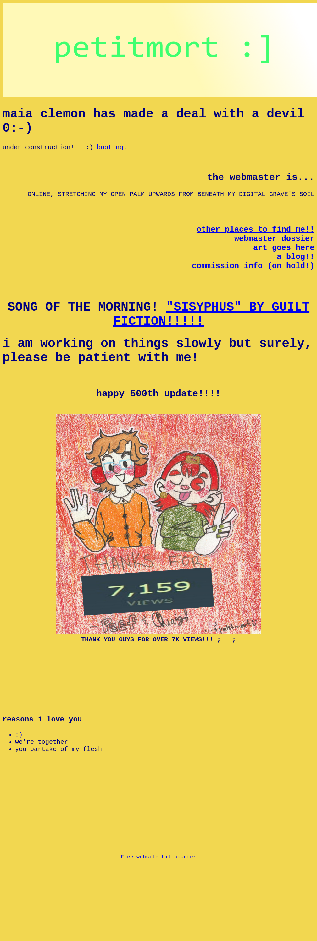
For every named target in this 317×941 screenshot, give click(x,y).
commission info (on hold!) (253, 288)
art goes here (283, 266)
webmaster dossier (274, 256)
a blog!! (295, 277)
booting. (112, 154)
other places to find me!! (255, 245)
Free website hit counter (158, 934)
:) (19, 792)
